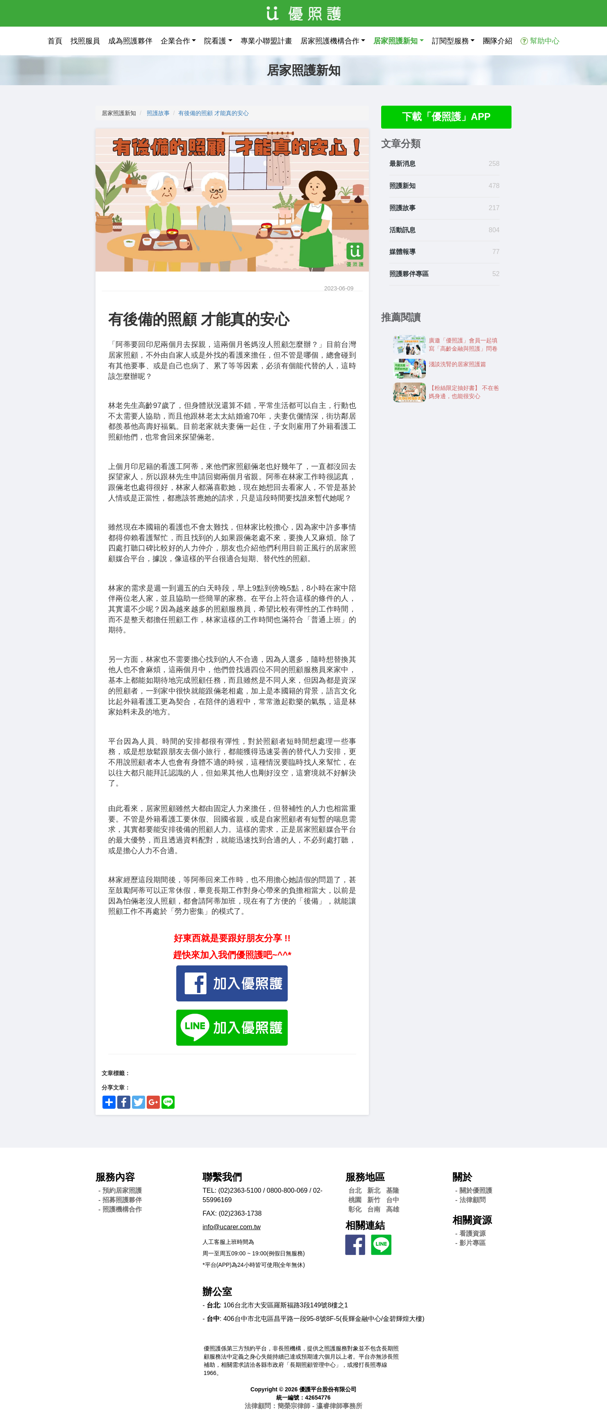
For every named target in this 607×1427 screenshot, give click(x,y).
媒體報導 (402, 252)
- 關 (473, 1190)
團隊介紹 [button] (497, 41)
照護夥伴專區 (409, 274)
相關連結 (365, 1225)
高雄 (392, 1209)
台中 (392, 1199)
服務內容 (115, 1176)
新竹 (373, 1199)
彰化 (354, 1209)
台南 (373, 1209)
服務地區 (365, 1176)
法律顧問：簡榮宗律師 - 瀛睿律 (303, 1405)
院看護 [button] (215, 41)
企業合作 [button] (175, 41)
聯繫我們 (222, 1176)
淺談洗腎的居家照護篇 (457, 364)
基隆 (392, 1190)
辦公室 (217, 1291)
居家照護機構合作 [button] (329, 41)
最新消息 (402, 164)
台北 (354, 1190)
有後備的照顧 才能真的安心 (213, 113)
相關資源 (472, 1219)
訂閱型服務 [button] (450, 41)
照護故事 (158, 113)
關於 (462, 1176)
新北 (373, 1190)
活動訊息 (402, 230)
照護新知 (402, 186)
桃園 (354, 1199)
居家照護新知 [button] (395, 41)
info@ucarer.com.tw (231, 1226)
